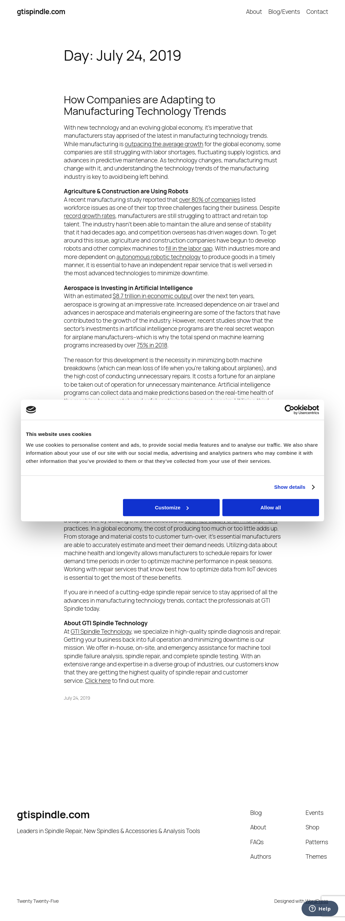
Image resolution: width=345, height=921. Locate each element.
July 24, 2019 (77, 698)
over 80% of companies (209, 199)
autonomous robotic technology (159, 257)
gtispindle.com (41, 11)
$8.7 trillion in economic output (152, 296)
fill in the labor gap (188, 248)
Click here (98, 680)
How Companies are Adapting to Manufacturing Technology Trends (145, 105)
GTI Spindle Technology (101, 631)
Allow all (270, 507)
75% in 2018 (152, 345)
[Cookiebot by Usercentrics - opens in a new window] (289, 410)
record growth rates (90, 216)
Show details (290, 487)
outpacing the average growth (164, 144)
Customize (172, 507)
